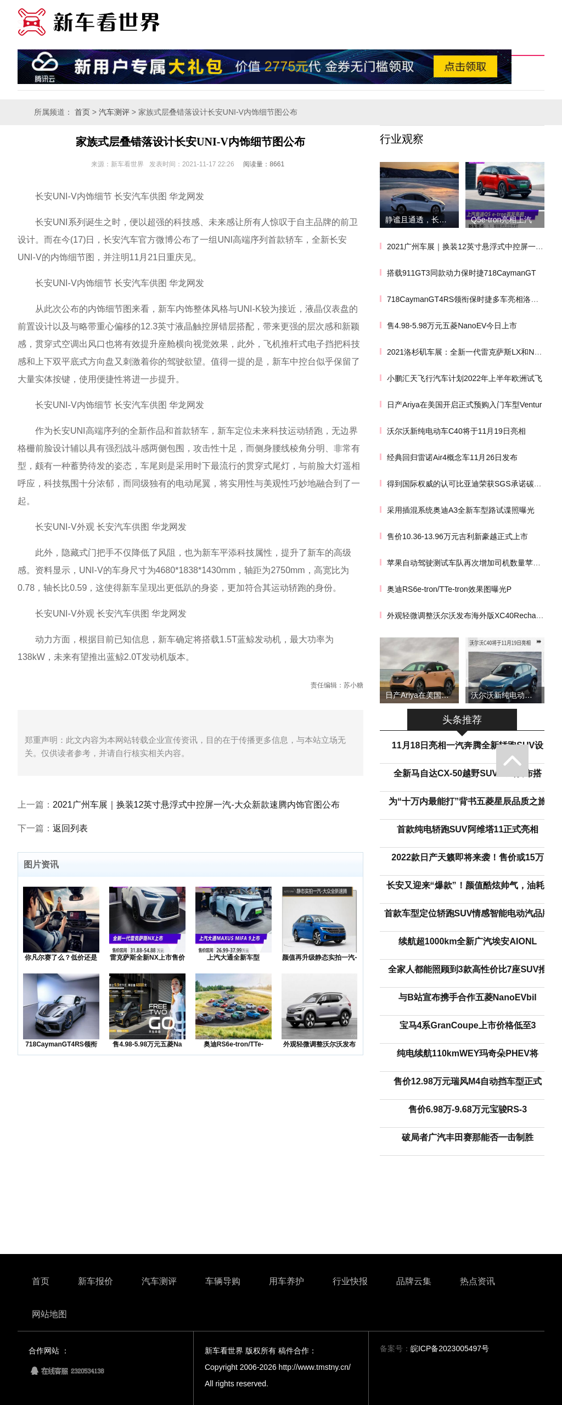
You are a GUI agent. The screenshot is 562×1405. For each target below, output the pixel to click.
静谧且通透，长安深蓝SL (422, 219)
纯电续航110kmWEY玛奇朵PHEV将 (467, 1053)
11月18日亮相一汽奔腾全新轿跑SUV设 (468, 745)
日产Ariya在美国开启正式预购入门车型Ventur (464, 404)
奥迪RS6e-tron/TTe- (233, 1044)
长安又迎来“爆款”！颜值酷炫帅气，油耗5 (467, 885)
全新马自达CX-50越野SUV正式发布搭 (468, 773)
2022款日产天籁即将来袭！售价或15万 (467, 857)
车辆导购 (222, 1281)
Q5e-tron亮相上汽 (501, 219)
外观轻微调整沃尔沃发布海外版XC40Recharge (467, 615)
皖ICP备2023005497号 (450, 1348)
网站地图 (49, 1314)
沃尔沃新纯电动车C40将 (507, 695)
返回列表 (70, 828)
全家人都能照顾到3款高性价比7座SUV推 (468, 969)
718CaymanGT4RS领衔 (61, 1044)
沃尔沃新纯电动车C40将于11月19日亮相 (456, 431)
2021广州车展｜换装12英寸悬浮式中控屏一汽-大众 (474, 246)
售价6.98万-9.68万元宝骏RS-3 (467, 1109)
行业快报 (350, 1281)
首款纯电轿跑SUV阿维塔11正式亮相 (468, 829)
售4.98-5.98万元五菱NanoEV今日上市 (452, 325)
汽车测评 (114, 112)
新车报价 (95, 1281)
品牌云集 (413, 1281)
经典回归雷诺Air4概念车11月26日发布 (452, 457)
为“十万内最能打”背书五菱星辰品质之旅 (468, 801)
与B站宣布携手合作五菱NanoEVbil (467, 997)
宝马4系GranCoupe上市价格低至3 (468, 1025)
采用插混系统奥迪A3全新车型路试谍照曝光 (461, 510)
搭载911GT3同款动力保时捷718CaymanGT (461, 272)
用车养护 (286, 1281)
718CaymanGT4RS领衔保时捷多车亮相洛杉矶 (466, 299)
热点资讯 (477, 1281)
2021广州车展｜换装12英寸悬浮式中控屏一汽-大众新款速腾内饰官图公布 (196, 804)
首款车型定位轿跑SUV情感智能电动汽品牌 (468, 913)
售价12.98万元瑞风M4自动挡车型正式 (468, 1081)
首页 (82, 112)
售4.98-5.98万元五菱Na (147, 1044)
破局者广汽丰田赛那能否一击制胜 (467, 1137)
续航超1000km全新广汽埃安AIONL (467, 941)
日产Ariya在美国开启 (421, 695)
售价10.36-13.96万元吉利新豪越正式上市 (457, 536)
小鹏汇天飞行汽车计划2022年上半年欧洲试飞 (464, 378)
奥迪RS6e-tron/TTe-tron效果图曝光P (449, 589)
